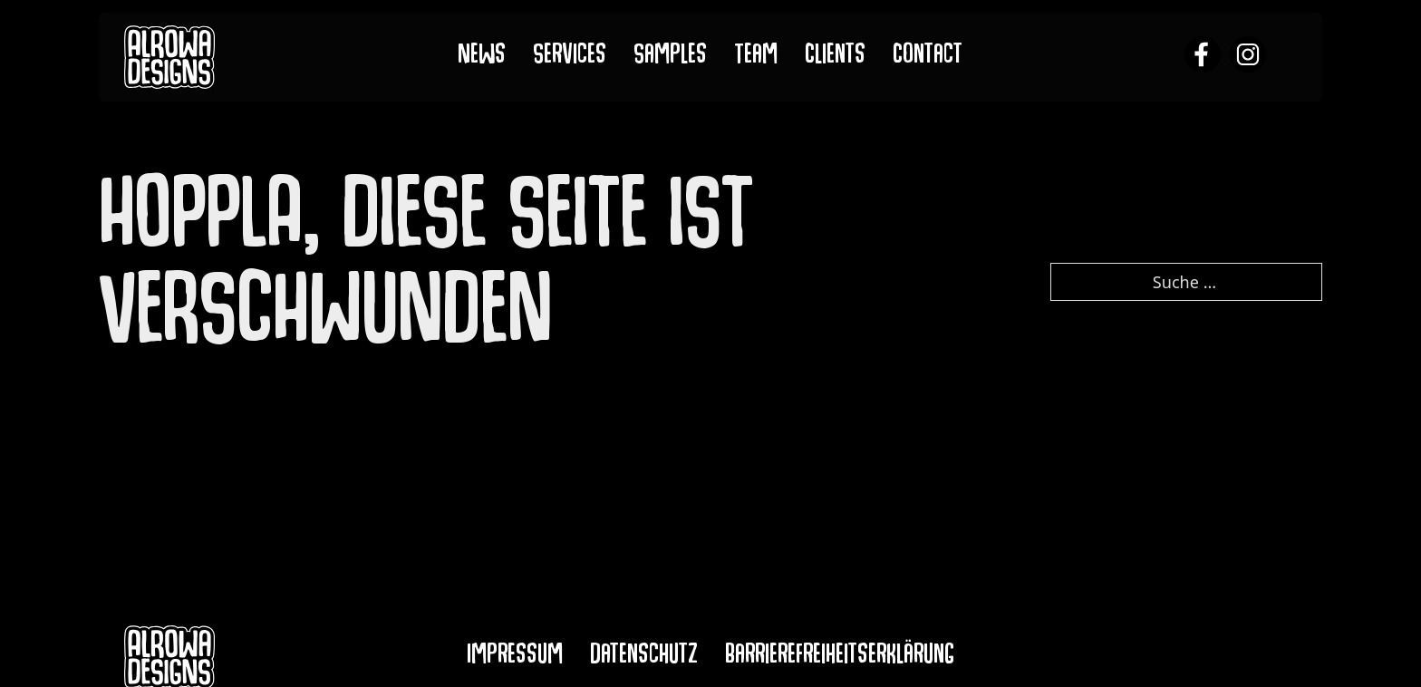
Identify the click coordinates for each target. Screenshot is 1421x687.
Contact (927, 57)
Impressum (515, 657)
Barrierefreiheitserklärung (839, 657)
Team (756, 57)
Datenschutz (644, 657)
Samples (670, 57)
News (482, 57)
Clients (835, 57)
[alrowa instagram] (1248, 57)
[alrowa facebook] (1202, 57)
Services (569, 57)
